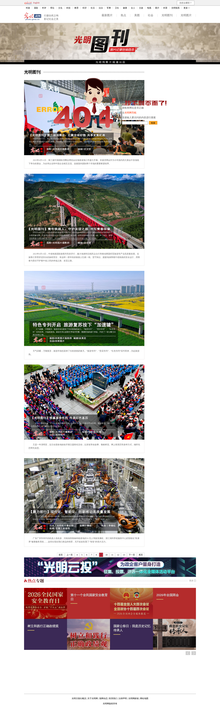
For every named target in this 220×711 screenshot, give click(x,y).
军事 (109, 8)
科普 (165, 8)
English (36, 3)
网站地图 (144, 698)
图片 (157, 8)
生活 (93, 8)
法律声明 (123, 698)
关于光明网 (92, 698)
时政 (28, 8)
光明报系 (175, 8)
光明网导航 (130, 112)
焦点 (123, 15)
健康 (125, 8)
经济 (84, 8)
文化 (60, 8)
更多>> (187, 8)
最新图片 (107, 15)
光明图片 (186, 15)
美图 (137, 15)
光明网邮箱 (133, 698)
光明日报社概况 (79, 698)
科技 (68, 8)
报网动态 (103, 698)
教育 (76, 8)
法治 (101, 8)
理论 (52, 8)
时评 (44, 8)
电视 (149, 8)
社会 (150, 15)
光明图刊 (167, 15)
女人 (133, 8)
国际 (36, 8)
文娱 (141, 8)
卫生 (117, 8)
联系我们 (113, 698)
